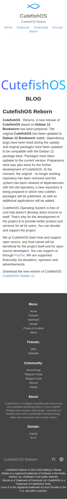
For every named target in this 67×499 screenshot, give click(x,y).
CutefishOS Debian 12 (19, 276)
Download (41, 27)
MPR (33, 349)
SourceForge (33, 370)
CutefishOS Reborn (27, 111)
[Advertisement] (33, 52)
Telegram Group (33, 374)
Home (8, 27)
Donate (58, 27)
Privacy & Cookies (33, 328)
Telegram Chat (33, 378)
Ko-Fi (33, 437)
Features (23, 27)
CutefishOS (33, 16)
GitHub (34, 387)
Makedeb (33, 353)
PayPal (19, 255)
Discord (33, 382)
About (33, 31)
